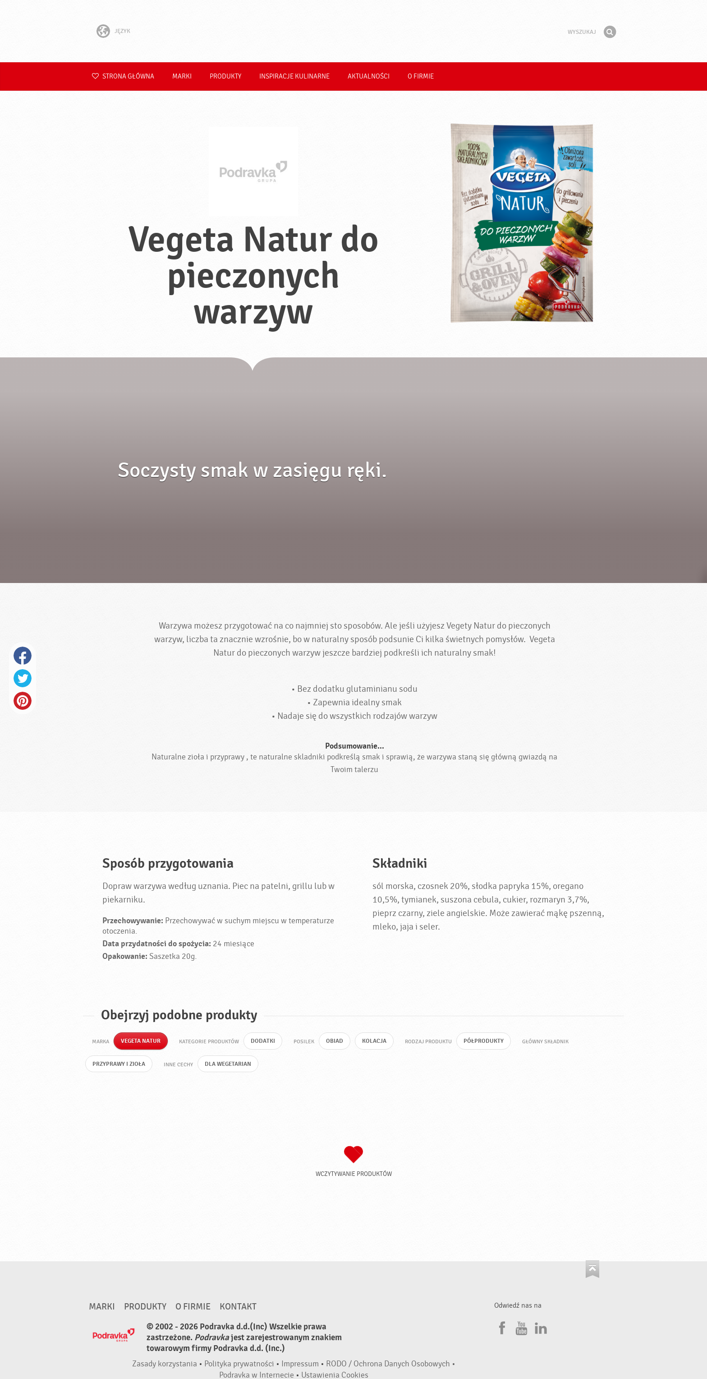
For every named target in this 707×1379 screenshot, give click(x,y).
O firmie (421, 76)
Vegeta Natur (142, 1042)
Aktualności (369, 76)
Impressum (300, 1366)
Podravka (353, 31)
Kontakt (238, 1309)
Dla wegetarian (233, 1065)
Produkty (225, 76)
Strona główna (123, 76)
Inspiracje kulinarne (294, 76)
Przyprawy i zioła (120, 1065)
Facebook (23, 656)
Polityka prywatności (239, 1366)
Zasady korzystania (164, 1366)
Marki (182, 76)
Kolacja (380, 1042)
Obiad (339, 1042)
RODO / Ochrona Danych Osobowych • (390, 1366)
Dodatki (266, 1042)
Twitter (23, 678)
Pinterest (23, 701)
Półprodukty (490, 1042)
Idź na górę (592, 1271)
